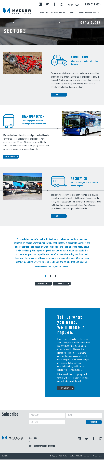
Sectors (54, 13)
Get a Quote (90, 23)
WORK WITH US (43, 284)
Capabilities (44, 13)
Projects (74, 13)
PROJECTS (61, 284)
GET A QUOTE (57, 95)
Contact (97, 13)
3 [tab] (56, 275)
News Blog (74, 5)
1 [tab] (46, 275)
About (81, 13)
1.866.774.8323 (93, 4)
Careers (88, 13)
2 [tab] (50, 275)
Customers (64, 13)
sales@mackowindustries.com (41, 446)
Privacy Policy (96, 457)
